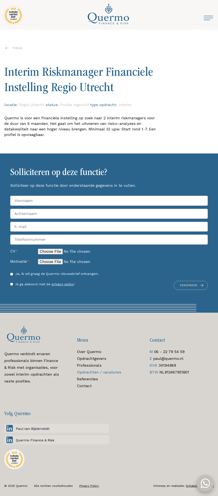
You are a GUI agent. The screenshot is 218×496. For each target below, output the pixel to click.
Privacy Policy (89, 485)
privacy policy (63, 284)
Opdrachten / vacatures (99, 372)
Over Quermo (89, 351)
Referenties (87, 379)
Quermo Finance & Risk (35, 440)
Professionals (89, 365)
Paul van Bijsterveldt (32, 429)
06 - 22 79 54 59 (169, 351)
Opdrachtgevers (91, 358)
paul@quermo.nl (168, 358)
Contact (84, 386)
